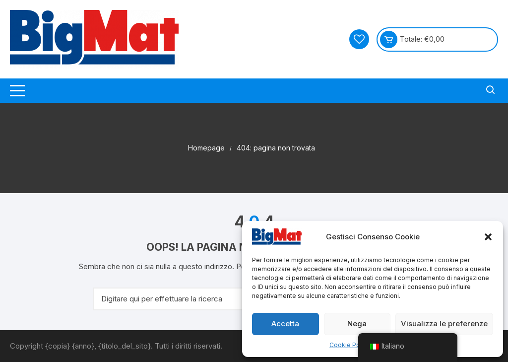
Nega (357, 323)
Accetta (285, 323)
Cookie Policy (349, 345)
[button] (488, 237)
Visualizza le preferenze (444, 323)
